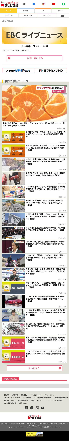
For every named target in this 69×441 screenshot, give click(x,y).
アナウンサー (9, 15)
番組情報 (25, 10)
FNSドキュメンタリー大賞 (12, 398)
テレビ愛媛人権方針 (10, 403)
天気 (43, 10)
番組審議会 (24, 395)
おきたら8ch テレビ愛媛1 (9, 4)
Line (63, 4)
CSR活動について (36, 395)
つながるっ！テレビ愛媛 (34, 417)
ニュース (8, 10)
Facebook (33, 4)
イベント (60, 10)
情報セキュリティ (9, 400)
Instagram (43, 4)
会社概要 (6, 395)
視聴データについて (37, 400)
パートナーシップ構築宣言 (55, 400)
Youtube (53, 4)
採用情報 (15, 395)
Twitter (24, 4)
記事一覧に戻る (35, 58)
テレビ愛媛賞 (27, 398)
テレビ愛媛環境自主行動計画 (42, 398)
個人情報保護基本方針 (61, 398)
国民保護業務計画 (23, 400)
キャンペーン (26, 15)
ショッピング (43, 15)
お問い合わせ (23, 403)
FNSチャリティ (49, 395)
